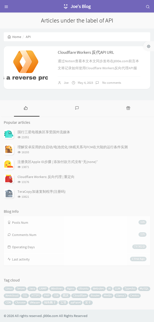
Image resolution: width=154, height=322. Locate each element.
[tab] (25, 107)
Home (14, 36)
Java (32, 288)
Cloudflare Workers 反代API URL (86, 52)
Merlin (108, 296)
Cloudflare (79, 296)
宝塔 (63, 302)
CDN (8, 302)
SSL (25, 296)
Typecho (130, 288)
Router (95, 296)
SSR (56, 296)
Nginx (70, 288)
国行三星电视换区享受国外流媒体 (44, 132)
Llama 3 (121, 296)
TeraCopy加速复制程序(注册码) (42, 191)
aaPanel (75, 302)
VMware (35, 302)
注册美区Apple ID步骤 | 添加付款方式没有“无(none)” (58, 162)
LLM (117, 288)
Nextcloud (12, 296)
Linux (9, 288)
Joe (66, 82)
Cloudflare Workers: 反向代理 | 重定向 (46, 176)
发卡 (88, 302)
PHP (47, 296)
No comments (111, 82)
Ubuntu (83, 288)
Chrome (20, 302)
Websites (98, 288)
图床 (66, 296)
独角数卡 (50, 302)
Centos (134, 296)
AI (109, 288)
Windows (57, 288)
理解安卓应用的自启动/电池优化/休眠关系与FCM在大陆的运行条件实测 (73, 147)
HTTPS (36, 296)
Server (21, 288)
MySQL (144, 288)
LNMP (43, 288)
